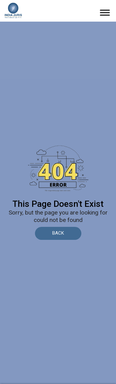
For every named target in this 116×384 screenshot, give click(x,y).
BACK (58, 233)
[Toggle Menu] (105, 13)
